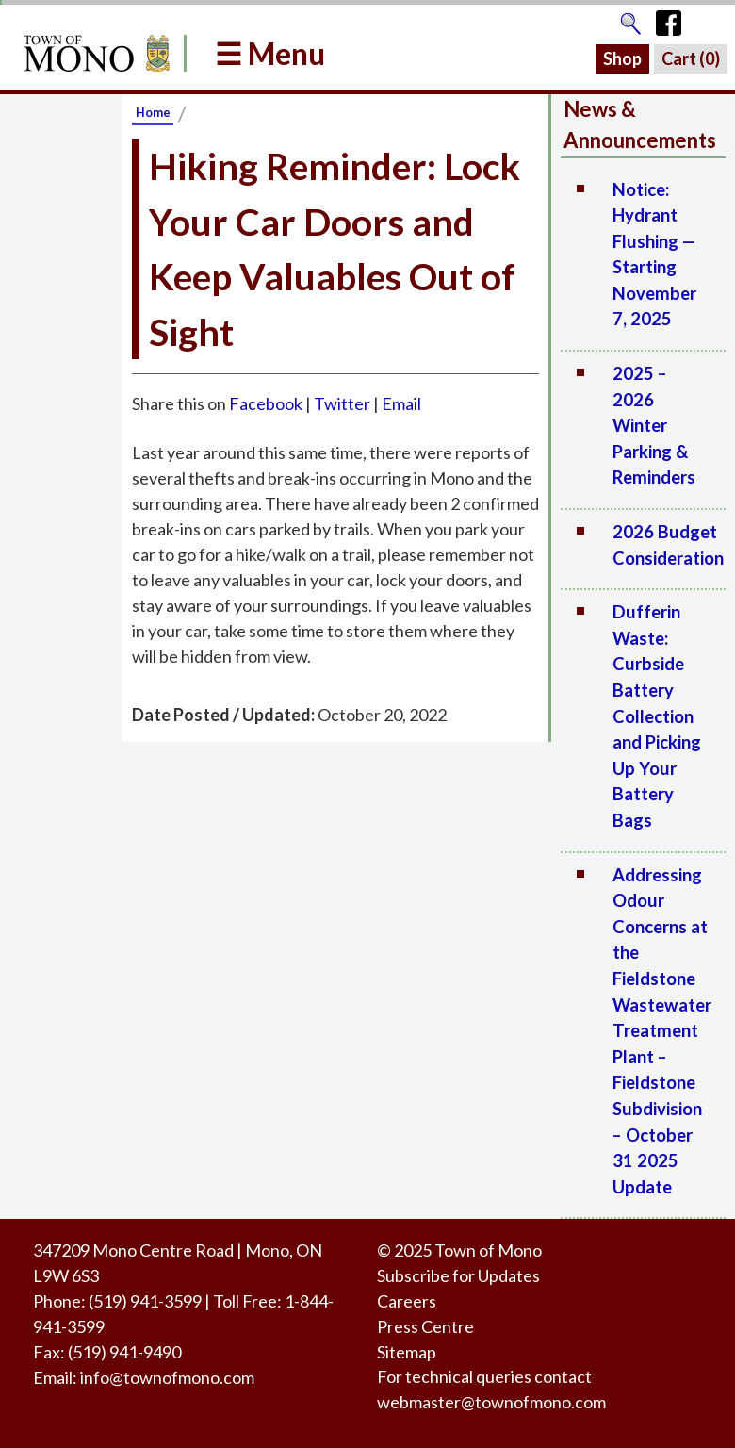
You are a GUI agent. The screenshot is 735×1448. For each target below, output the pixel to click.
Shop (622, 58)
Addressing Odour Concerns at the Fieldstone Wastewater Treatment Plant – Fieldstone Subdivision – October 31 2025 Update (661, 1030)
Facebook (265, 403)
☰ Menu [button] (270, 53)
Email (401, 403)
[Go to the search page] (630, 19)
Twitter (342, 403)
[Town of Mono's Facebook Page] (675, 19)
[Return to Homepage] (93, 53)
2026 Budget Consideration (668, 544)
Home (153, 112)
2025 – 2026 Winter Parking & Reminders (653, 425)
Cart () (691, 58)
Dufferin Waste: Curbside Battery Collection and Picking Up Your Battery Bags (656, 716)
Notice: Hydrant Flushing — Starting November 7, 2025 (654, 254)
